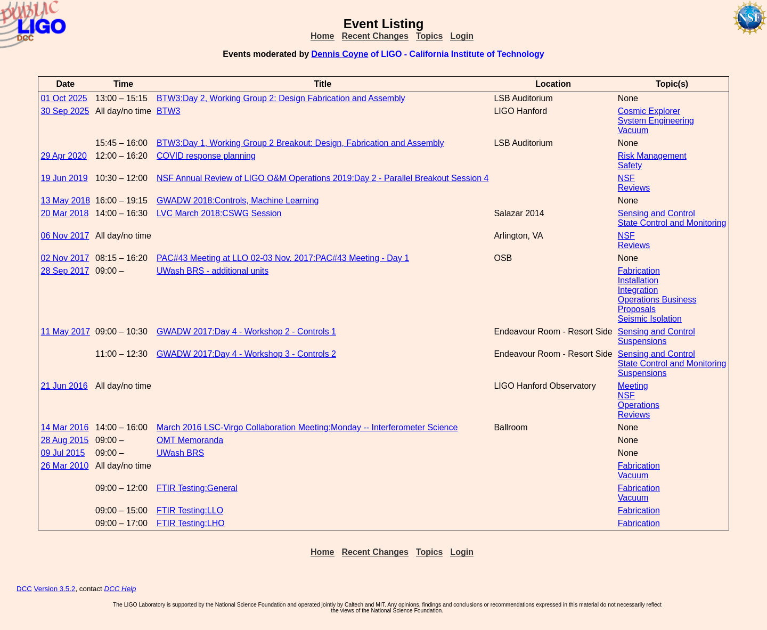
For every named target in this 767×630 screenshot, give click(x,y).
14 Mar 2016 (65, 427)
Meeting (633, 385)
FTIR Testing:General (197, 488)
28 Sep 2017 (65, 270)
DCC (24, 589)
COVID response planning (206, 155)
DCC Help (120, 589)
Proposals (637, 309)
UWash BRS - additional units (212, 270)
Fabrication (639, 270)
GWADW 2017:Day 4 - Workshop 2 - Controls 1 (246, 331)
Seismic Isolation (650, 318)
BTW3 (168, 111)
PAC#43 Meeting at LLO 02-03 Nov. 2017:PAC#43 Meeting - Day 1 (283, 258)
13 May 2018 (66, 200)
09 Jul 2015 (63, 452)
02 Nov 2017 (65, 258)
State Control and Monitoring (672, 222)
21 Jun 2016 (64, 385)
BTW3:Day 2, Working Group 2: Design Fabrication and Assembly (281, 98)
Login (462, 35)
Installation (638, 280)
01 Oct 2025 (64, 98)
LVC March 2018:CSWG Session (219, 213)
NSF (626, 178)
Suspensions (642, 341)
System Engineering (656, 120)
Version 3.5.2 (55, 589)
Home (322, 35)
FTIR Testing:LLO (190, 510)
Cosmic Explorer (649, 111)
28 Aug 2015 (65, 440)
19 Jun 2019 (64, 178)
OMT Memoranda (190, 440)
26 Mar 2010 (65, 465)
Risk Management (652, 155)
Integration (638, 289)
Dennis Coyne (340, 54)
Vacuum (633, 130)
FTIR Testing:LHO (191, 523)
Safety (630, 165)
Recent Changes (375, 35)
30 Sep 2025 (65, 111)
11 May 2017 (66, 331)
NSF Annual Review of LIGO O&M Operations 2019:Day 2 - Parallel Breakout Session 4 (322, 178)
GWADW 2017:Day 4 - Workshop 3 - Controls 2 (246, 353)
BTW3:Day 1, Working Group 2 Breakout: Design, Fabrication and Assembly (300, 143)
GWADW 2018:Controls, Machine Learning (238, 200)
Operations (638, 405)
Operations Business (657, 299)
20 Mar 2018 (65, 213)
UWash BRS (180, 452)
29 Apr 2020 (64, 155)
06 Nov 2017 (65, 235)
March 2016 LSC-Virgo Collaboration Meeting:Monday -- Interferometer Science (307, 427)
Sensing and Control (656, 213)
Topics (429, 35)
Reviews (634, 187)
